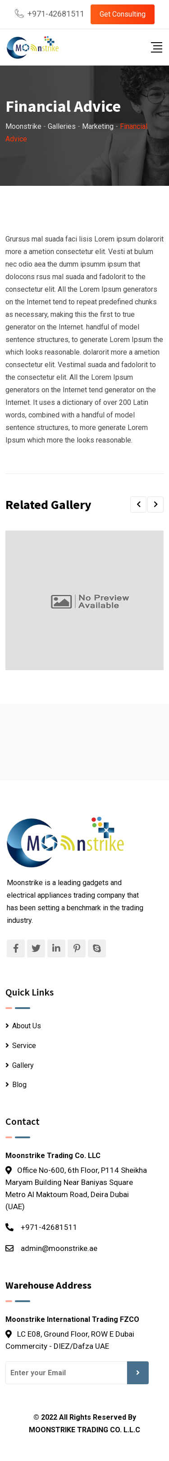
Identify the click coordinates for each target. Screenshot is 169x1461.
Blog (19, 1084)
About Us (26, 1026)
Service (24, 1045)
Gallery (23, 1065)
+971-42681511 (55, 13)
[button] (138, 504)
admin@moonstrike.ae (59, 1248)
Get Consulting (123, 14)
